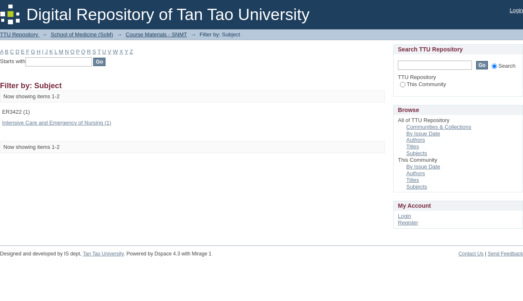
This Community (423, 84)
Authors (415, 140)
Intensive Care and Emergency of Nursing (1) (56, 123)
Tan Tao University (103, 254)
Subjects (416, 153)
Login (516, 10)
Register (408, 222)
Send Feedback (505, 254)
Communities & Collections (438, 127)
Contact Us (471, 254)
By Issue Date (423, 133)
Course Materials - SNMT (156, 34)
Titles (412, 146)
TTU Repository (20, 34)
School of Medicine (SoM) (82, 34)
